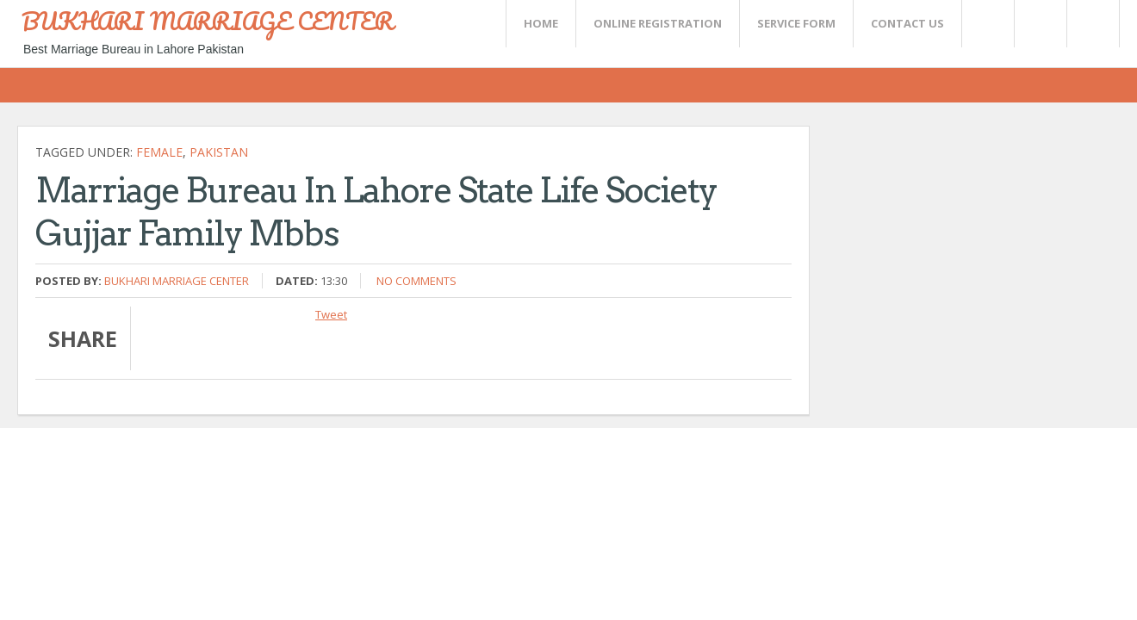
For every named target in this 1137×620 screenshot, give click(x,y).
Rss (1039, 23)
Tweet (331, 314)
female (159, 152)
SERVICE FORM (796, 23)
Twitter (987, 23)
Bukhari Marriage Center (176, 280)
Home (541, 23)
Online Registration (657, 23)
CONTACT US (907, 23)
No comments (416, 280)
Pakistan (219, 152)
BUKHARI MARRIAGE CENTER (208, 21)
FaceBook (1089, 23)
